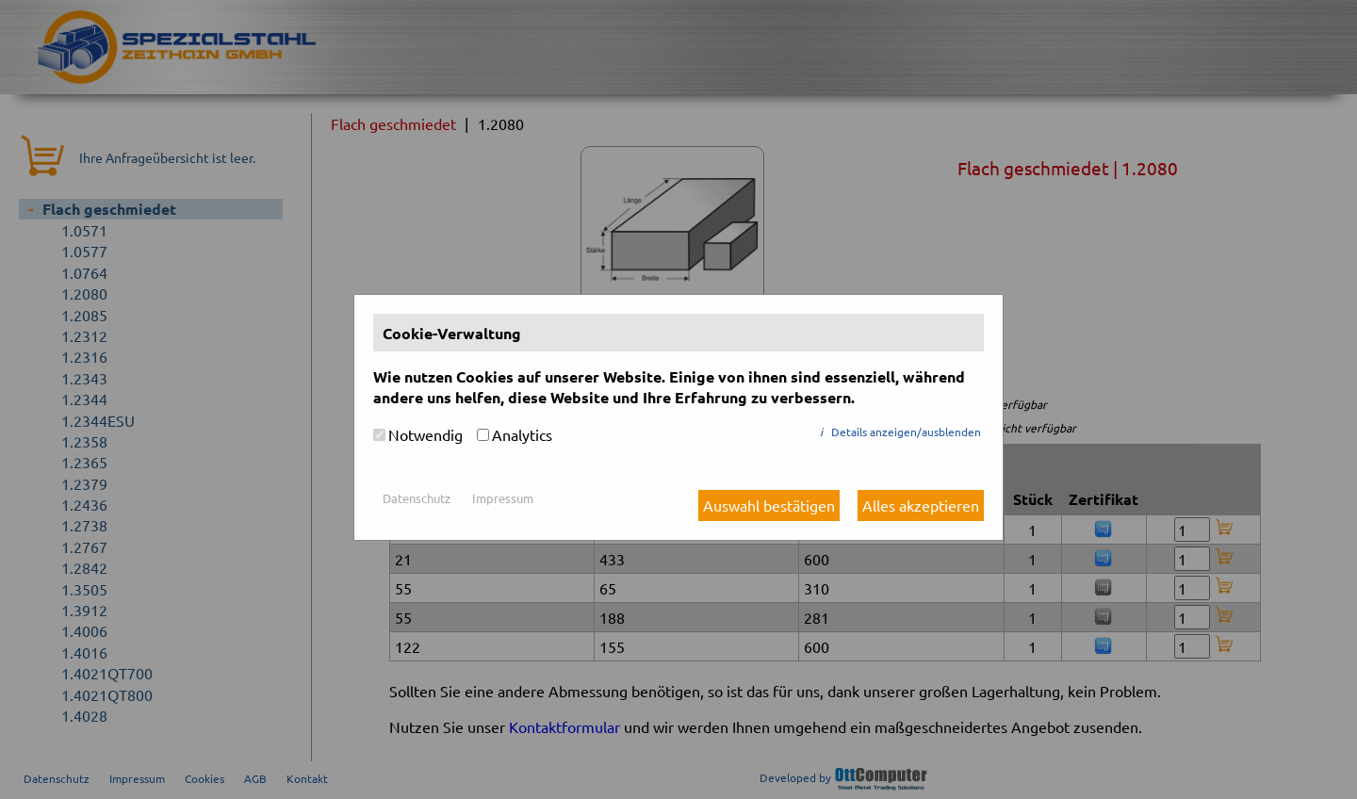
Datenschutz (416, 498)
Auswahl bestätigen (769, 505)
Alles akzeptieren (920, 505)
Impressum (502, 498)
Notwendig (425, 434)
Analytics (522, 434)
